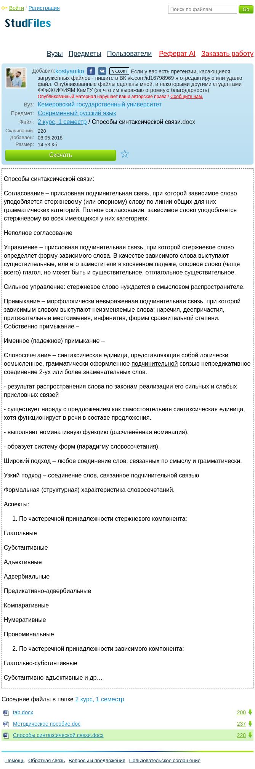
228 (241, 735)
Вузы (55, 53)
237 (241, 724)
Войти (16, 8)
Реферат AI (177, 53)
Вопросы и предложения (97, 760)
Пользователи (129, 53)
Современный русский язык (77, 113)
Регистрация (44, 8)
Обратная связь (46, 760)
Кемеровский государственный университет (100, 104)
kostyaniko (69, 71)
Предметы (85, 53)
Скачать (60, 155)
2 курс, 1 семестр (62, 122)
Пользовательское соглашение (164, 760)
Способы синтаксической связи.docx (58, 735)
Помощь (14, 760)
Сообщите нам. (186, 96)
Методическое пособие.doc (46, 724)
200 (241, 712)
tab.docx (23, 712)
